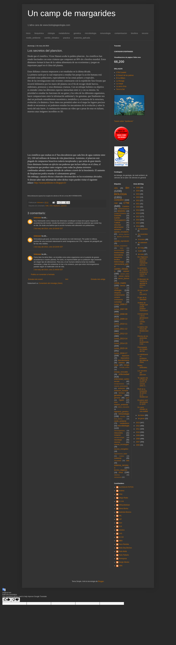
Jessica (121, 530)
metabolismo (64, 33)
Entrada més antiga (98, 279)
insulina (122, 416)
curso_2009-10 (120, 319)
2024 (138, 194)
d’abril (140, 251)
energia (126, 365)
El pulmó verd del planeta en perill (143, 402)
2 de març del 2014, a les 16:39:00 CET (48, 229)
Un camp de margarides (72, 13)
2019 (138, 210)
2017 (138, 217)
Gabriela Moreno (125, 512)
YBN (120, 566)
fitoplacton (56, 206)
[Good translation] (6, 599)
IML (120, 516)
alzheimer (117, 229)
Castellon (125, 206)
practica (66, 38)
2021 (138, 204)
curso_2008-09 (120, 314)
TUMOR (117, 223)
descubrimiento (123, 360)
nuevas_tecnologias (121, 444)
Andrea (121, 491)
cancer (126, 271)
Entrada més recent (35, 279)
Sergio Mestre (124, 562)
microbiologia (90, 33)
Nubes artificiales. (142, 366)
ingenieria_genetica (121, 412)
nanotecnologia (119, 437)
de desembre (143, 229)
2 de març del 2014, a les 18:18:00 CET (48, 247)
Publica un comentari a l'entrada (42, 274)
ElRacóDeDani (124, 505)
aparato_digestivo (124, 234)
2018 (138, 213)
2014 (138, 226)
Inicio (28, 33)
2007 (138, 442)
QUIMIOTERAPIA (120, 213)
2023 (138, 197)
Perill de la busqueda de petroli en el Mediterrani (143, 393)
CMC (47, 206)
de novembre (143, 234)
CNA (120, 494)
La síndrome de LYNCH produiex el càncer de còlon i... (143, 272)
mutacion (117, 435)
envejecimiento (119, 384)
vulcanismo (118, 477)
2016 (138, 220)
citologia (51, 33)
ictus (116, 402)
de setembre (142, 243)
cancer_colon (124, 274)
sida (127, 461)
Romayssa (123, 559)
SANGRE (117, 216)
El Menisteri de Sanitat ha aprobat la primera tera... (143, 283)
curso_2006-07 (120, 304)
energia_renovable (121, 372)
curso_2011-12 (120, 329)
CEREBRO (119, 200)
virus (121, 472)
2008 (138, 439)
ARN (116, 188)
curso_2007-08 (120, 309)
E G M (121, 501)
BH (127, 187)
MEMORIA (121, 211)
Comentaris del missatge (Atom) (50, 283)
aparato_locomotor (123, 236)
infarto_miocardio (123, 407)
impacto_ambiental (121, 405)
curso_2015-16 (120, 348)
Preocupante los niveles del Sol (142, 349)
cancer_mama (124, 276)
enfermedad (124, 374)
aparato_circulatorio (121, 232)
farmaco (122, 393)
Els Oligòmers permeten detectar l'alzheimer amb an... (143, 261)
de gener (141, 418)
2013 (138, 423)
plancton (64, 206)
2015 (138, 223)
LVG (120, 533)
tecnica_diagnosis (120, 470)
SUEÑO (117, 218)
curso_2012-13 (120, 333)
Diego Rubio (123, 498)
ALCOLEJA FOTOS (126, 487)
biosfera (134, 33)
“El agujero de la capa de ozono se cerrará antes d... (143, 382)
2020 (138, 207)
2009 (138, 435)
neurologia (118, 440)
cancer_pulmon (123, 278)
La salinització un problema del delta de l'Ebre (143, 358)
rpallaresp (117, 458)
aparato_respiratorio (120, 246)
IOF (120, 519)
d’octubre (141, 239)
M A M (121, 537)
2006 (138, 445)
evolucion (121, 388)
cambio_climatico (51, 38)
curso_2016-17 (120, 353)
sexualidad (117, 460)
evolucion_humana (121, 391)
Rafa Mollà (123, 551)
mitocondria (118, 433)
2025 (138, 191)
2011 (138, 429)
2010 (138, 432)
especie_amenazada (121, 386)
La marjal (119, 84)
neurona (117, 442)
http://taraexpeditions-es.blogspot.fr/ (50, 183)
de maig (141, 248)
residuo (121, 456)
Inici (66, 279)
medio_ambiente (33, 38)
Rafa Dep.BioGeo (125, 548)
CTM (126, 202)
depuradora (125, 358)
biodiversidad (119, 253)
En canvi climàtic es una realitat (143, 409)
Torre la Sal (120, 89)
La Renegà (120, 81)
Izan (120, 523)
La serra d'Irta (121, 86)
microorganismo (119, 430)
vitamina (117, 475)
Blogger (101, 581)
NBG (121, 541)
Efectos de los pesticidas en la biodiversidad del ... (143, 340)
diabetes (122, 363)
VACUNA (117, 225)
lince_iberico (118, 419)
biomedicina (118, 255)
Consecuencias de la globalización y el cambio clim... (143, 319)
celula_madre (120, 283)
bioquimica (39, 33)
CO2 (51, 206)
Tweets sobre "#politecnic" (123, 121)
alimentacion (118, 227)
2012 (138, 426)
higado (121, 400)
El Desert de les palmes (125, 75)
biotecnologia (119, 262)
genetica (77, 33)
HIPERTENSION (123, 209)
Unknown (37, 218)
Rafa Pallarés (124, 555)
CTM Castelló (121, 72)
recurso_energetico (121, 449)
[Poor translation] (15, 599)
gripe (127, 398)
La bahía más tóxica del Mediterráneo (143, 330)
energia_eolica (124, 367)
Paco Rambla (124, 544)
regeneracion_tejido (120, 454)
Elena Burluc (123, 508)
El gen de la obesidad (142, 298)
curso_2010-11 (120, 324)
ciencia (122, 286)
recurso (145, 33)
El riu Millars (120, 78)
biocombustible (119, 250)
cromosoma (118, 300)
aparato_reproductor (121, 241)
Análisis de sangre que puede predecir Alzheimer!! (143, 307)
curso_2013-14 (120, 338)
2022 (138, 200)
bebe (121, 248)
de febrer (141, 415)
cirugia (116, 288)
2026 (138, 188)
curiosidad (118, 302)
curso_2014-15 (120, 343)
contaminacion (121, 33)
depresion (125, 356)
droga (116, 365)
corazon (117, 297)
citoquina (117, 293)
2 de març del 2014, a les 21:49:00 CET (48, 270)
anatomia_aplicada (82, 38)
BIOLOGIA (120, 194)
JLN (120, 526)
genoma (117, 398)
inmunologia (105, 33)
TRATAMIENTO (120, 220)
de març (141, 254)
